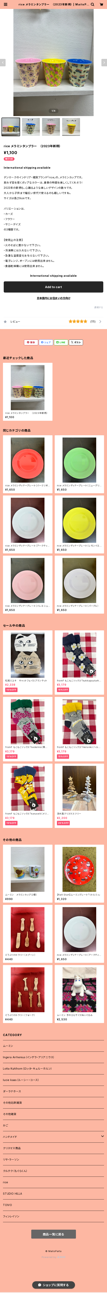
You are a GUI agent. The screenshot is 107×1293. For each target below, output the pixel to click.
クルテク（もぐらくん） (15, 1170)
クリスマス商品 (12, 1148)
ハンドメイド (10, 1136)
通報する (98, 307)
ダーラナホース (12, 1091)
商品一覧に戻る (53, 1234)
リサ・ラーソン (11, 1159)
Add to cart (53, 287)
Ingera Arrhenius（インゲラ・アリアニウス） (29, 1057)
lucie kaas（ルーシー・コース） (21, 1080)
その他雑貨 (9, 1114)
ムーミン (8, 1045)
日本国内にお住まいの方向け (53, 298)
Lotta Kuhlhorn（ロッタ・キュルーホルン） (27, 1068)
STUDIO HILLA (12, 1193)
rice (5, 1182)
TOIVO (7, 1205)
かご (5, 1125)
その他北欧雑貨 (12, 1102)
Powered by (54, 1257)
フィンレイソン (11, 1216)
